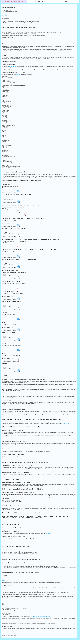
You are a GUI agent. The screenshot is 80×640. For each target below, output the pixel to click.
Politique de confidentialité (14, 1)
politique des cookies (21, 579)
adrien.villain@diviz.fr (65, 423)
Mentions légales (40, 1)
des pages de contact (13, 66)
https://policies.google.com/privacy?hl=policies (62, 631)
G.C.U (66, 1)
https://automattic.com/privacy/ (29, 50)
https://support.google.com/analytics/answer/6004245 (40, 616)
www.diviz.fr (4, 15)
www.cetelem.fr (29, 579)
